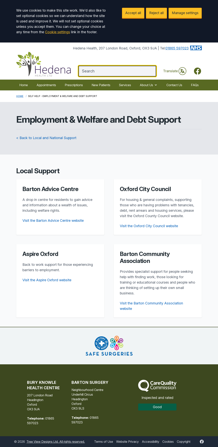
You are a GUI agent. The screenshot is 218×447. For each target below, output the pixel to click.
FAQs (195, 85)
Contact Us (174, 85)
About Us (149, 85)
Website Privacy (127, 442)
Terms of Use (103, 442)
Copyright (183, 442)
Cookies (168, 442)
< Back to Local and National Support (46, 138)
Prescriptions (74, 85)
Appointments (46, 85)
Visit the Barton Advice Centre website (53, 220)
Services (125, 85)
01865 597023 (177, 48)
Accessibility (150, 442)
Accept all (133, 13)
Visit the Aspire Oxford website (46, 280)
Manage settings (185, 13)
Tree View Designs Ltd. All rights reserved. (55, 442)
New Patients (101, 85)
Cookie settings (57, 32)
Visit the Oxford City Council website (149, 226)
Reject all (156, 13)
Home (23, 85)
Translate (174, 71)
